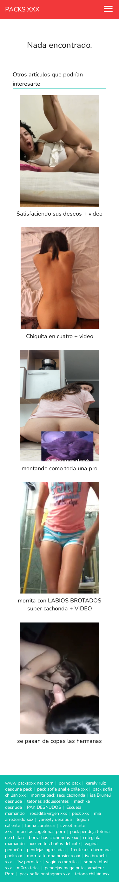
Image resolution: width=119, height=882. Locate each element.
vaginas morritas (62, 862)
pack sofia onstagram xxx (45, 874)
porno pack (70, 783)
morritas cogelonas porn (41, 832)
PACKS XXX (22, 9)
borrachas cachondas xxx (53, 838)
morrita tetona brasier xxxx (53, 856)
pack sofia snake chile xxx (62, 789)
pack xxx (80, 813)
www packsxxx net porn (29, 783)
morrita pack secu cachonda (58, 795)
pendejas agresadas (46, 850)
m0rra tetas (28, 868)
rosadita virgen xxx (48, 813)
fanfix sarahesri (40, 825)
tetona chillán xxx (92, 874)
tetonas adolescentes (48, 801)
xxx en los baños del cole (55, 844)
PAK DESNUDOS (44, 807)
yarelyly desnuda (55, 819)
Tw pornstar (29, 862)
